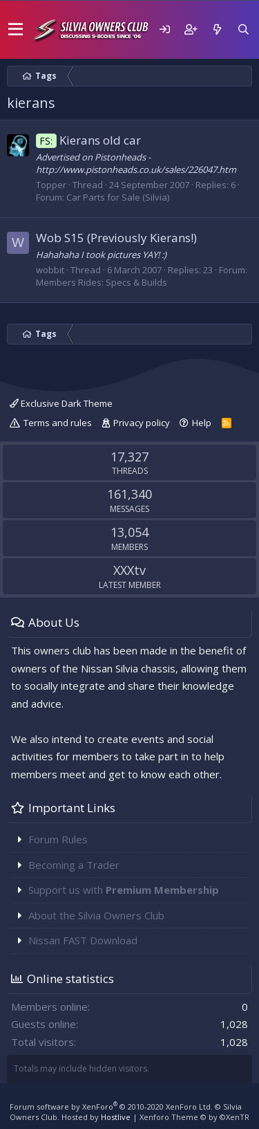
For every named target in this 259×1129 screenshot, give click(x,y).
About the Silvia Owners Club (96, 915)
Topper (51, 184)
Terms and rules (57, 422)
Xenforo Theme (194, 1117)
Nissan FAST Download (82, 940)
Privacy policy (141, 422)
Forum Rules (58, 839)
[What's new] (217, 29)
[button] (15, 30)
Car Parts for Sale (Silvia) (117, 197)
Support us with (123, 890)
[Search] (243, 29)
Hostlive (116, 1117)
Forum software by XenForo (111, 1106)
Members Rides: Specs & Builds (101, 282)
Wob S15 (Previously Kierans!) (116, 238)
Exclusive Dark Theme (61, 403)
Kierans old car (88, 140)
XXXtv (129, 570)
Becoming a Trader (73, 865)
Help (201, 422)
